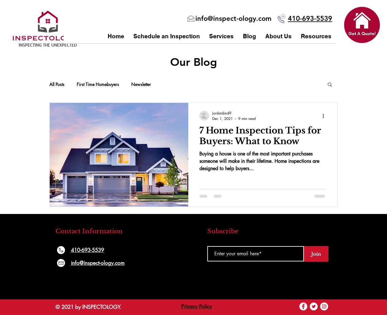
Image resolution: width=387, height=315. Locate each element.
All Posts (56, 84)
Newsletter (141, 84)
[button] (362, 25)
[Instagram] (324, 306)
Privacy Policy (196, 306)
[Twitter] (314, 306)
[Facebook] (303, 306)
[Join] (316, 254)
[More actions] (325, 115)
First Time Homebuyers (98, 84)
